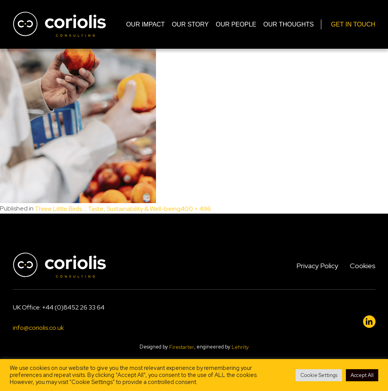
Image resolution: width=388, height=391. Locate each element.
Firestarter (181, 347)
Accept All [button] (362, 375)
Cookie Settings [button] (318, 375)
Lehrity (240, 347)
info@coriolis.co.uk (38, 328)
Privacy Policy (317, 265)
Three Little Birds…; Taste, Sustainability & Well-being (108, 209)
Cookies (363, 265)
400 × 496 (196, 209)
